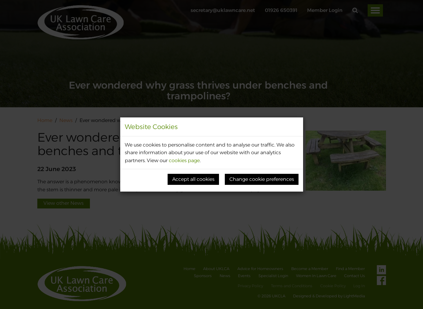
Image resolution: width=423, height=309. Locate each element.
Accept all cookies (193, 179)
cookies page (184, 160)
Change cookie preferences (261, 179)
